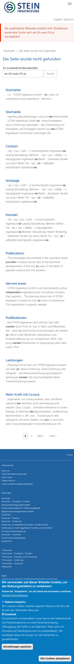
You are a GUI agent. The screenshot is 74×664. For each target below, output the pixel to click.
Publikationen (16, 318)
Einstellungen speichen (17, 654)
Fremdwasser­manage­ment (13, 538)
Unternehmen (7, 465)
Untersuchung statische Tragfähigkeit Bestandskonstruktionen (29, 579)
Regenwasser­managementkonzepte (17, 511)
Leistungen (14, 360)
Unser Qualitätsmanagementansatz (17, 484)
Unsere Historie (8, 480)
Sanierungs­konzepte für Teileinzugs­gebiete (20, 508)
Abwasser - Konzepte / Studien (15, 501)
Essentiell (10, 621)
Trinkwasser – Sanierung (12, 560)
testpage (12, 180)
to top (69, 455)
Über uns (5, 471)
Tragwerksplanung (10, 582)
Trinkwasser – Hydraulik (12, 563)
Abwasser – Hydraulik (11, 534)
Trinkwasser (6, 550)
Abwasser (5, 498)
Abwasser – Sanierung (11, 521)
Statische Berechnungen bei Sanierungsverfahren (23, 586)
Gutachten (6, 515)
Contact (12, 146)
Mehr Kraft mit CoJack (23, 394)
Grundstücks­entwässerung (13, 531)
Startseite (9, 50)
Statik (4, 576)
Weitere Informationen (15, 602)
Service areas (16, 283)
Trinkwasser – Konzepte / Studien (16, 553)
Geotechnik (6, 541)
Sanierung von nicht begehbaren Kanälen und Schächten (26, 528)
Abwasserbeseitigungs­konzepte (15, 505)
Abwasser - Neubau (10, 518)
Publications (15, 253)
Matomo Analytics (15, 609)
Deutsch (68, 19)
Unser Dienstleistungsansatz (13, 474)
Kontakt (12, 215)
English (58, 19)
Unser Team (6, 477)
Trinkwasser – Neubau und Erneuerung (19, 557)
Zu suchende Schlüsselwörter (20, 68)
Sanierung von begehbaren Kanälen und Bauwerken (24, 525)
